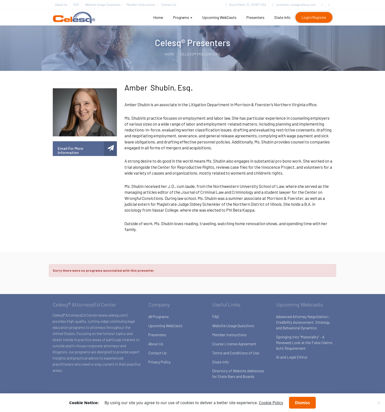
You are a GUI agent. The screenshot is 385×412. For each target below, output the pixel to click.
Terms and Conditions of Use (235, 352)
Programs (182, 17)
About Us (61, 5)
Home (158, 17)
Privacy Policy (159, 362)
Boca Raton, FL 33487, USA (246, 5)
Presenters (255, 17)
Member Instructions (140, 5)
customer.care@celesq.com (294, 5)
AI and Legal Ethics (291, 357)
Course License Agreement (234, 343)
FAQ (76, 5)
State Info (282, 17)
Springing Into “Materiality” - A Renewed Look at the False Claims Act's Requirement (304, 342)
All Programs (158, 316)
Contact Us (168, 5)
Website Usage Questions (103, 5)
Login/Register (314, 17)
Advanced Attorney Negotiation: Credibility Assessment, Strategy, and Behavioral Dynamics (303, 322)
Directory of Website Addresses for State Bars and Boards (238, 373)
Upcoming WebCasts (219, 17)
